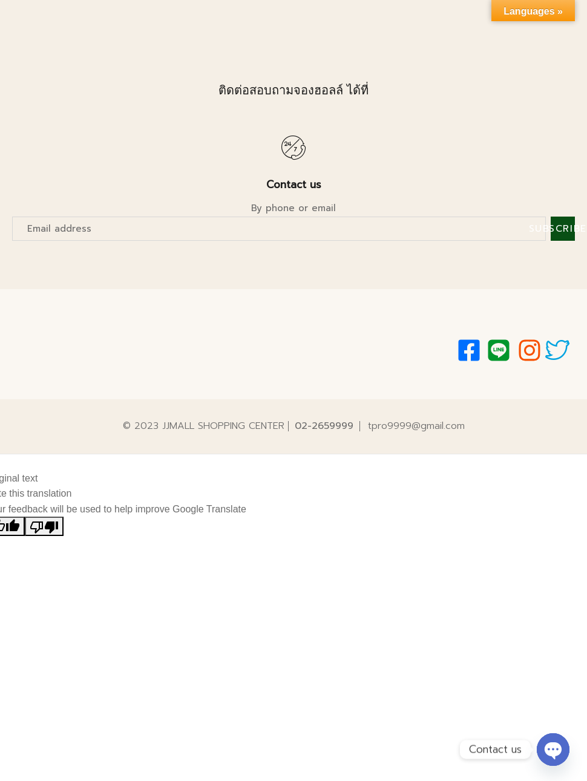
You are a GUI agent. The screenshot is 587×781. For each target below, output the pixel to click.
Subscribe (563, 228)
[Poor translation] (44, 526)
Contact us (293, 184)
